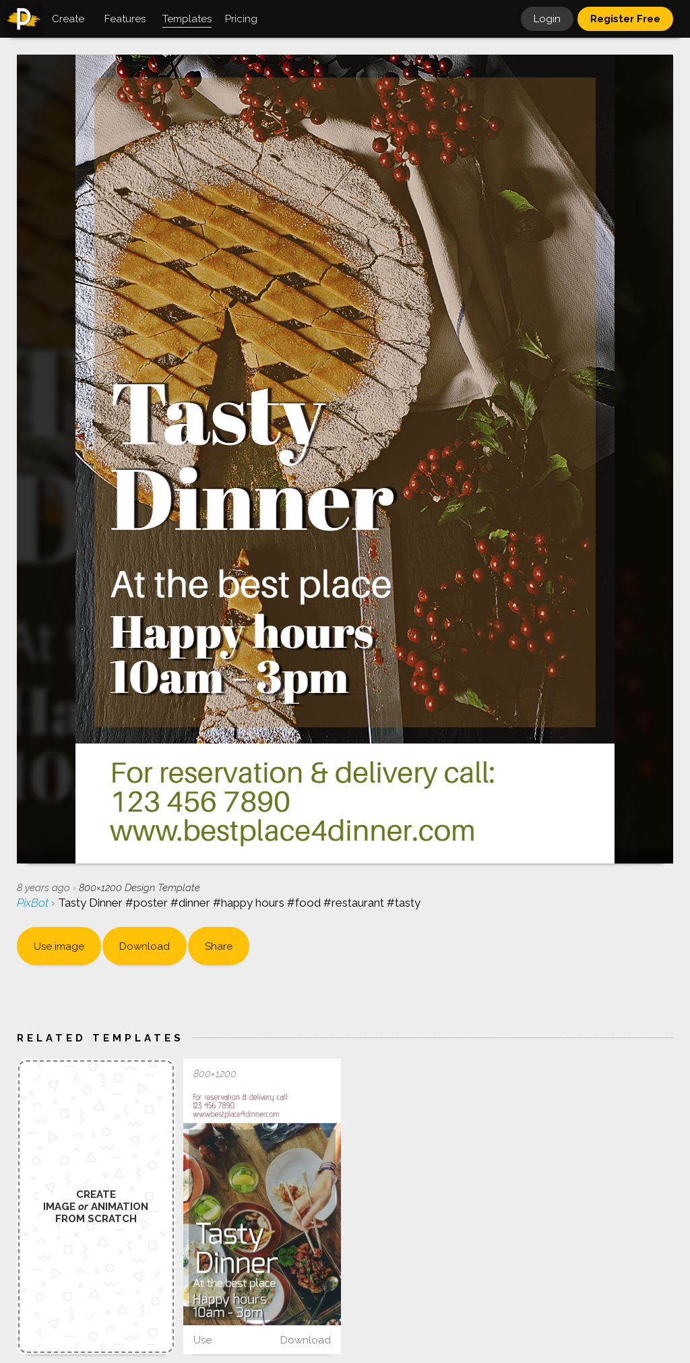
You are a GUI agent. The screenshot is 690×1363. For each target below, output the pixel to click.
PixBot (34, 902)
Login (547, 19)
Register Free (625, 19)
